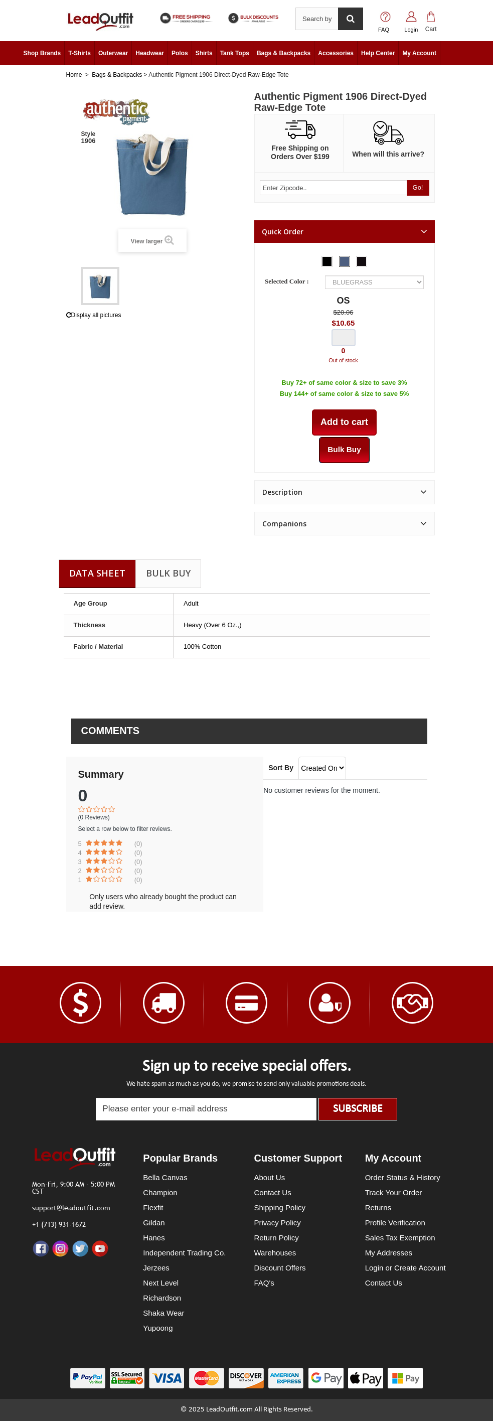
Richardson (162, 1298)
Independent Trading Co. (184, 1252)
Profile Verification (395, 1222)
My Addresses (388, 1252)
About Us (269, 1177)
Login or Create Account (405, 1267)
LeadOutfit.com (229, 1409)
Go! (418, 187)
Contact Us (272, 1192)
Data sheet (97, 573)
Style (88, 133)
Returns (378, 1207)
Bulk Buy (168, 573)
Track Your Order (393, 1192)
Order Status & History (402, 1177)
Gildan (154, 1222)
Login (411, 30)
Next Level (161, 1282)
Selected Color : (288, 281)
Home (74, 74)
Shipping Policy (280, 1207)
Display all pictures (93, 315)
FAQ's (264, 1282)
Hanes (154, 1237)
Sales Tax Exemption (400, 1237)
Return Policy (276, 1237)
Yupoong (158, 1328)
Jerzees (156, 1267)
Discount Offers (280, 1267)
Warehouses (275, 1252)
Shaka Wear (163, 1313)
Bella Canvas (165, 1177)
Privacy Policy (277, 1222)
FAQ (383, 30)
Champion (160, 1192)
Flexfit (153, 1207)
